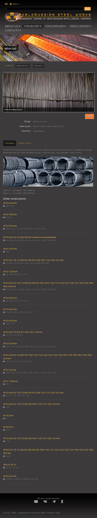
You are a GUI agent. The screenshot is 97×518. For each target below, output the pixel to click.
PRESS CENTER (80, 26)
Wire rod (38, 66)
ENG (14, 4)
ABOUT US (13, 26)
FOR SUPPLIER (55, 26)
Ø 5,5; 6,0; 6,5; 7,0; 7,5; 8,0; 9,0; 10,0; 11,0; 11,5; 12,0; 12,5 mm (31, 404)
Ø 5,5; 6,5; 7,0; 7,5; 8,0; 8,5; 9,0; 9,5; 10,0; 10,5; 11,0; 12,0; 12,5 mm (33, 260)
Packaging (9, 143)
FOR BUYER (33, 26)
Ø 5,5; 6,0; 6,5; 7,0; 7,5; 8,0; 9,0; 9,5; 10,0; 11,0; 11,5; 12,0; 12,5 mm (33, 392)
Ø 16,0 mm (8, 427)
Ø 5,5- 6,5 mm (9, 369)
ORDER (89, 116)
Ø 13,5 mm (8, 415)
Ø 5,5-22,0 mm (10, 203)
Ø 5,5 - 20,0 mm (10, 381)
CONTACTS (13, 30)
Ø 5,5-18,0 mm (10, 214)
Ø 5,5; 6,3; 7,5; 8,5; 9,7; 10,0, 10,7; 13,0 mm (22, 332)
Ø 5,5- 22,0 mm (10, 271)
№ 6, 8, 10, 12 (9, 464)
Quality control (24, 143)
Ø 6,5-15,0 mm (10, 248)
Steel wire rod (23, 66)
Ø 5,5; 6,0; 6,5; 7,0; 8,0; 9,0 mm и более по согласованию (29, 237)
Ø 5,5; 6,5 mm (9, 476)
